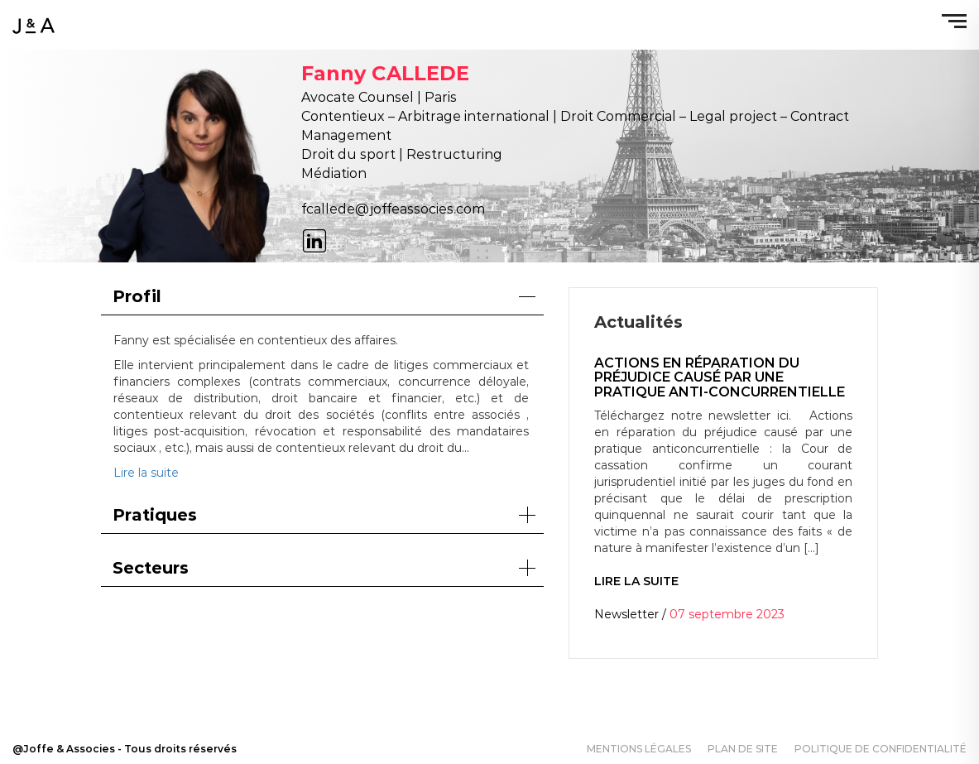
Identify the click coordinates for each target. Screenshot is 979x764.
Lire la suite (146, 472)
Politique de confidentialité (880, 748)
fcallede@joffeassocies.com (393, 209)
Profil (324, 296)
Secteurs (324, 568)
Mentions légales (639, 748)
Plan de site (743, 748)
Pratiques (324, 515)
